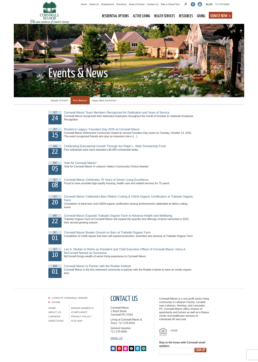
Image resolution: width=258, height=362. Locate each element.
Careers (54, 316)
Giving (56, 302)
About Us (94, 4)
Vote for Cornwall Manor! (80, 163)
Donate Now (218, 16)
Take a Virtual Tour (170, 4)
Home (84, 4)
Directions (121, 4)
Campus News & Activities (104, 100)
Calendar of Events (59, 100)
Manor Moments (82, 308)
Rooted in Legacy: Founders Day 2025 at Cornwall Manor (102, 129)
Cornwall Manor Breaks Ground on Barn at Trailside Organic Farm (107, 232)
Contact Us (152, 4)
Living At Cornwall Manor (70, 297)
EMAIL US (117, 338)
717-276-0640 (222, 4)
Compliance (79, 312)
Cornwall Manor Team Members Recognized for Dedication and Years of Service (116, 112)
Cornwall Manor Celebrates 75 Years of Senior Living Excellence (106, 179)
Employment (107, 4)
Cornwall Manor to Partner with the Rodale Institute (97, 266)
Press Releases (80, 100)
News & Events (137, 4)
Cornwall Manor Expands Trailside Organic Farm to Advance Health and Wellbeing (118, 215)
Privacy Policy (81, 316)
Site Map (77, 320)
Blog (209, 4)
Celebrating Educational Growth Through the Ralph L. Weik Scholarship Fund (115, 146)
